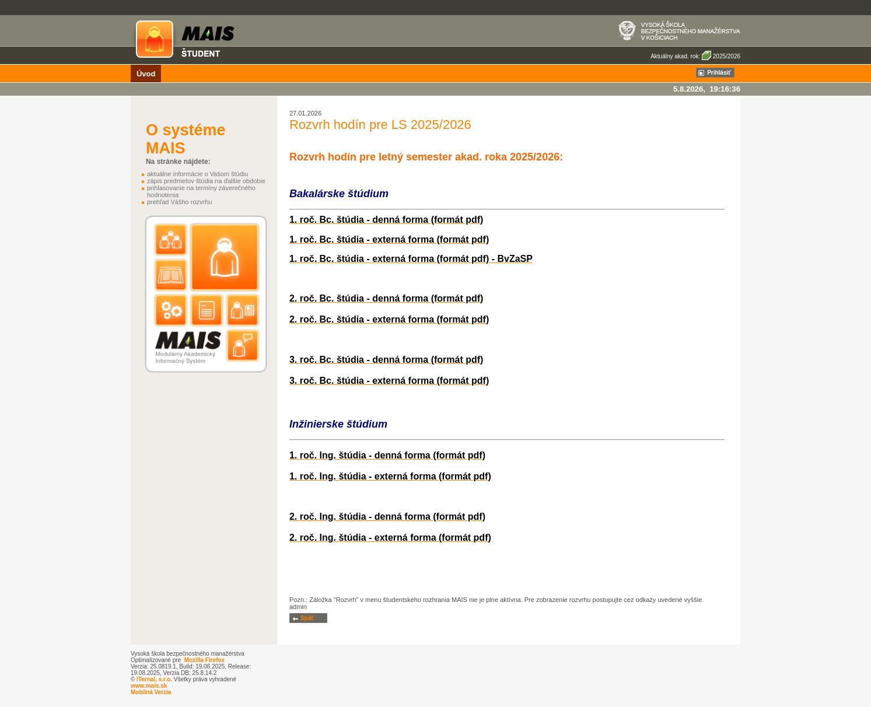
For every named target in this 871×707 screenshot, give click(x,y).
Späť (307, 618)
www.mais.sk (149, 685)
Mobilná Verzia (151, 692)
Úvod (146, 73)
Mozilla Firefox (204, 660)
